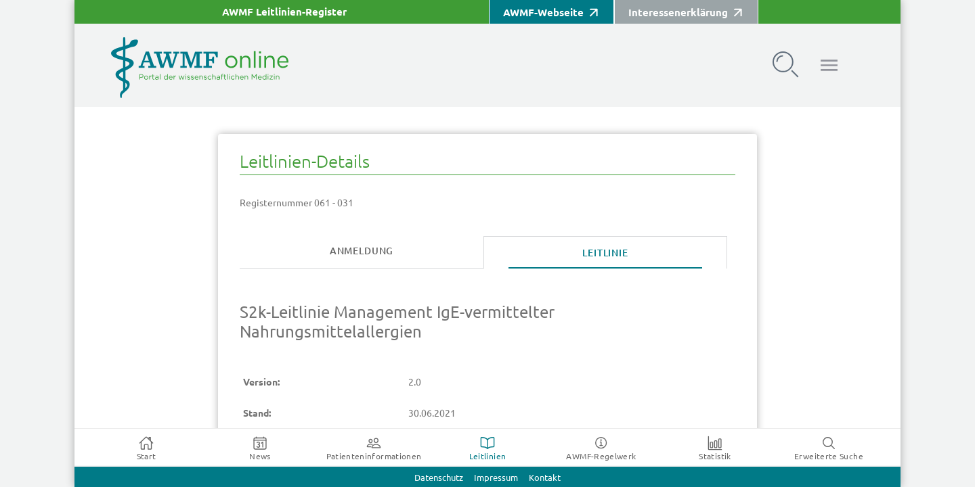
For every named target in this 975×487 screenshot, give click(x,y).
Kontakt (545, 478)
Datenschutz (438, 478)
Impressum (496, 478)
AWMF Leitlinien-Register (284, 12)
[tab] (361, 252)
